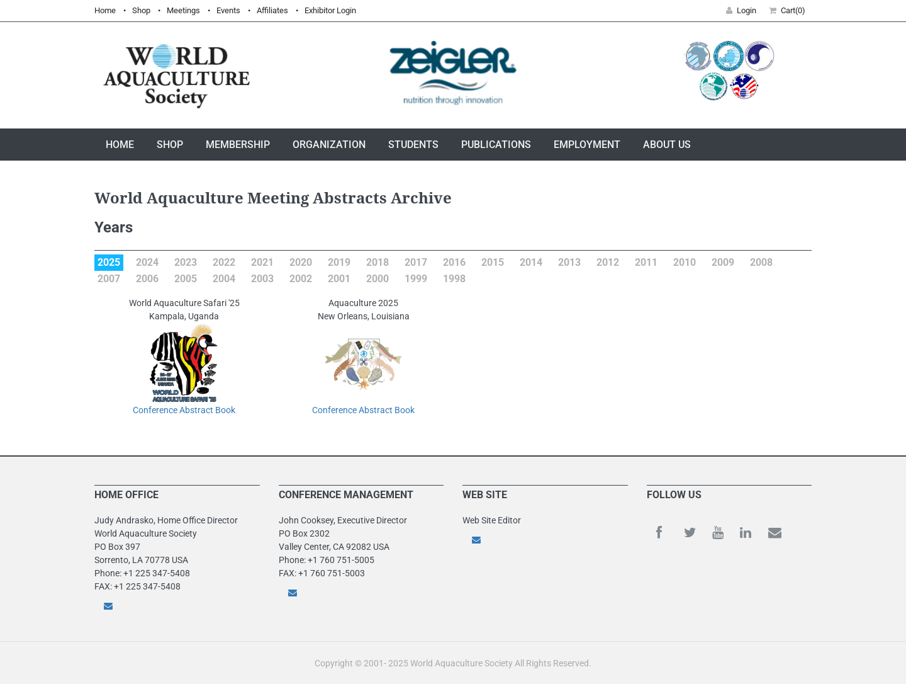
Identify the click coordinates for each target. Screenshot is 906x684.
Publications (496, 145)
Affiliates (272, 10)
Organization (329, 145)
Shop (141, 10)
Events (228, 10)
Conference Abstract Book (184, 410)
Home (105, 10)
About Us (667, 145)
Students (413, 145)
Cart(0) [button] (787, 10)
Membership (238, 145)
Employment (587, 145)
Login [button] (741, 10)
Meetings (183, 10)
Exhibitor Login (330, 10)
